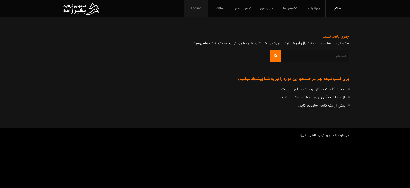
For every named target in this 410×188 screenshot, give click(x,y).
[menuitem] (337, 8)
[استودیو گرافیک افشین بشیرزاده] (80, 8)
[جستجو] (309, 56)
